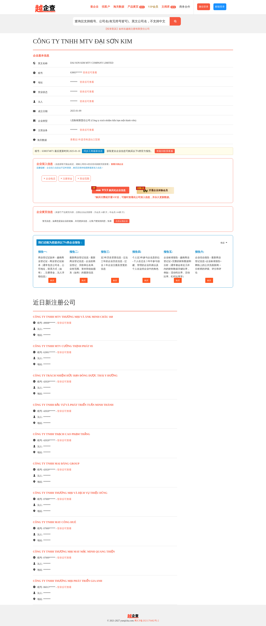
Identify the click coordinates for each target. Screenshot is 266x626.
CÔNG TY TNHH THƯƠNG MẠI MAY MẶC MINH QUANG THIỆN (74, 551)
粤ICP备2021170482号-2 (146, 620)
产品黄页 (136, 6)
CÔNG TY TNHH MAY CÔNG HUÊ (54, 522)
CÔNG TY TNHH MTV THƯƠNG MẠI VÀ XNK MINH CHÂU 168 (73, 316)
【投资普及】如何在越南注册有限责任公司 (127, 29)
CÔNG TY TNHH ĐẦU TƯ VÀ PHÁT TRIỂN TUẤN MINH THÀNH (73, 404)
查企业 (94, 6)
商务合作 (184, 6)
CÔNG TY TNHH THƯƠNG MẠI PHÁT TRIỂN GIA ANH (67, 580)
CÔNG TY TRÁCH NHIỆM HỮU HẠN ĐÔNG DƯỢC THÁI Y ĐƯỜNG (75, 375)
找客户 (106, 6)
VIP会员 (153, 6)
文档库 (169, 6)
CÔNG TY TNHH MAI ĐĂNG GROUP (56, 463)
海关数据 (118, 6)
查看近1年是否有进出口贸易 (85, 139)
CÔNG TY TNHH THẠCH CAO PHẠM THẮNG (61, 434)
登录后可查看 (90, 72)
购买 (52, 280)
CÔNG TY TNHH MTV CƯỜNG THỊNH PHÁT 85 (63, 346)
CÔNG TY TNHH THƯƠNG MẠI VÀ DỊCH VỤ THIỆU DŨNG (70, 492)
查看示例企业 (117, 164)
